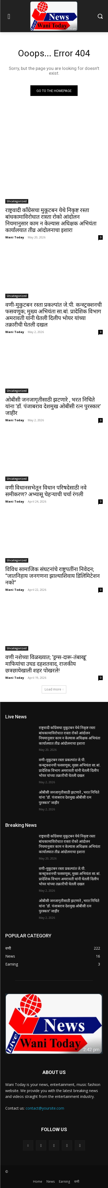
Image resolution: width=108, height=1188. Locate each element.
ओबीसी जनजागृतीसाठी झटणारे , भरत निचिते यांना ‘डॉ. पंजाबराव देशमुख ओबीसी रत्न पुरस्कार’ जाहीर (53, 406)
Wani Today (14, 237)
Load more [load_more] (54, 689)
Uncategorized (17, 201)
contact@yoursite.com (45, 1108)
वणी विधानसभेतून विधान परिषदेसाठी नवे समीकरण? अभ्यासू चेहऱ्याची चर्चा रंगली (46, 491)
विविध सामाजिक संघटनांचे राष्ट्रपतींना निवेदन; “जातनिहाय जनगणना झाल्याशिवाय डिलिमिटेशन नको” (52, 576)
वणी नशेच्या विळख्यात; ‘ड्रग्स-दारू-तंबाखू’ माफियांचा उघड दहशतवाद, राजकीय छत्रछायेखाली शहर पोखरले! (46, 664)
